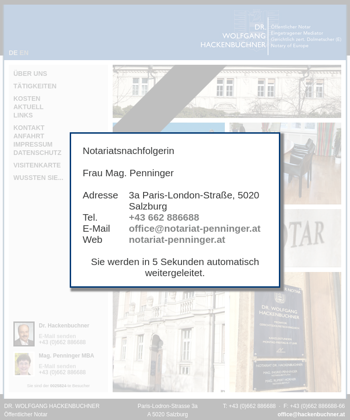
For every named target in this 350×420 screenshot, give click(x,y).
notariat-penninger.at (177, 239)
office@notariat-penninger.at (194, 228)
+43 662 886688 (164, 217)
